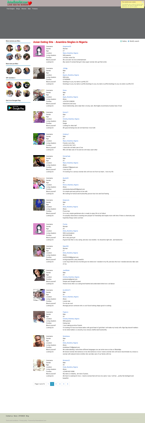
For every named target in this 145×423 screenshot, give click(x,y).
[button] (143, 2)
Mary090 (66, 246)
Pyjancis (65, 312)
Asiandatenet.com (40, 420)
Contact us (9, 416)
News (15, 416)
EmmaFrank (66, 156)
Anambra (70, 53)
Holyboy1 (66, 134)
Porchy (65, 224)
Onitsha (65, 119)
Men (29, 9)
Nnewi (65, 185)
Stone (65, 90)
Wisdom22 (66, 360)
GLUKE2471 (67, 290)
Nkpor (65, 53)
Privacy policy (23, 420)
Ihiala (64, 367)
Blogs (18, 9)
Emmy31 (65, 112)
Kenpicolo (66, 200)
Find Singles (11, 9)
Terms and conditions (12, 420)
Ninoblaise (66, 336)
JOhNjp (65, 68)
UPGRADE (21, 416)
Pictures (35, 9)
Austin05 (66, 178)
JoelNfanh (66, 270)
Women (23, 9)
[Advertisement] (72, 24)
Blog (27, 416)
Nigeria (76, 53)
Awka (64, 207)
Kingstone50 (67, 46)
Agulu (64, 97)
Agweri (65, 75)
